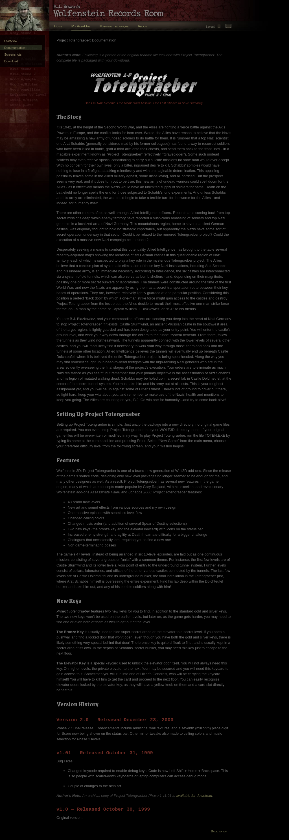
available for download (194, 795)
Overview (10, 41)
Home (58, 26)
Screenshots (12, 54)
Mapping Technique (114, 26)
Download (11, 61)
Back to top (219, 831)
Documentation (14, 47)
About (142, 26)
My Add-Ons (81, 26)
